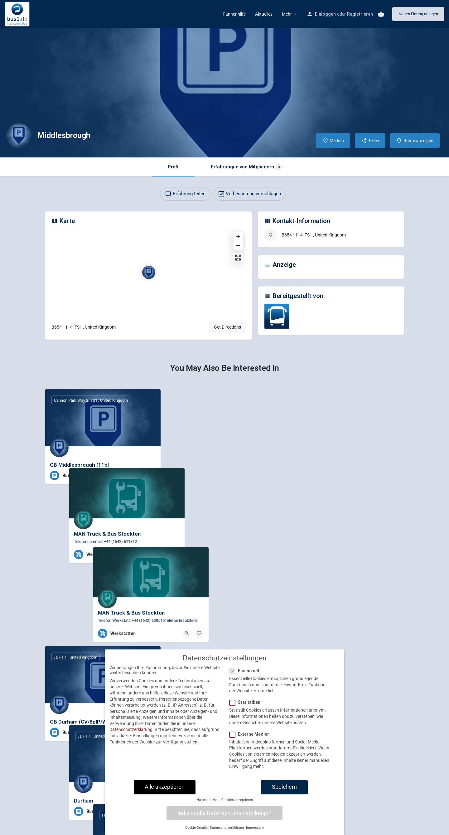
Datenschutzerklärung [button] (227, 832)
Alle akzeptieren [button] (165, 791)
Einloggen (325, 14)
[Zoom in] (238, 236)
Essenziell (246, 675)
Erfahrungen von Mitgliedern (246, 167)
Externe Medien (251, 738)
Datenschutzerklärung (130, 734)
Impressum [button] (255, 832)
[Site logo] (18, 13)
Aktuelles (264, 14)
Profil (174, 167)
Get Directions (227, 327)
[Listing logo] (18, 135)
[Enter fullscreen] (238, 257)
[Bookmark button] (151, 475)
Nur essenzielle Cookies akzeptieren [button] (224, 805)
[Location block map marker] (148, 272)
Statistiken (246, 706)
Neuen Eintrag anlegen (418, 14)
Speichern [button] (284, 791)
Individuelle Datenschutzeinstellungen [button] (224, 817)
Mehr (287, 14)
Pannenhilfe (234, 14)
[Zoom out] (238, 245)
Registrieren (360, 14)
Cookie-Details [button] (196, 832)
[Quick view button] (139, 475)
